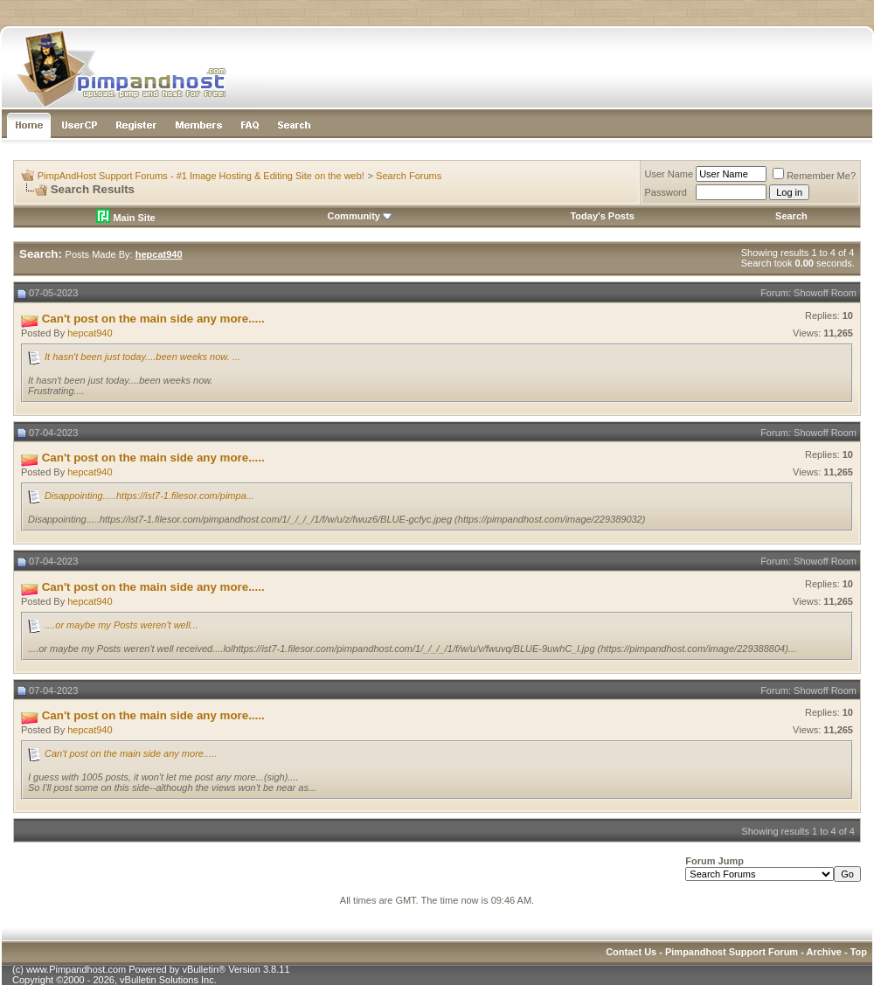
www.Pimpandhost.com (76, 969)
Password (666, 192)
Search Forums (408, 175)
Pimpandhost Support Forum (731, 952)
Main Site (125, 217)
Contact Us (631, 952)
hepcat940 (89, 333)
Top (858, 952)
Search (791, 216)
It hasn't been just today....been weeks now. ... (142, 356)
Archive (824, 952)
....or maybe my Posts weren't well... (121, 625)
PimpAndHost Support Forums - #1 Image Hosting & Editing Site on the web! (201, 175)
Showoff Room (825, 293)
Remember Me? (814, 175)
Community (359, 216)
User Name (669, 174)
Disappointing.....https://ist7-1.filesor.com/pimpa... (149, 495)
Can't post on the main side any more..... (131, 753)
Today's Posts (602, 216)
